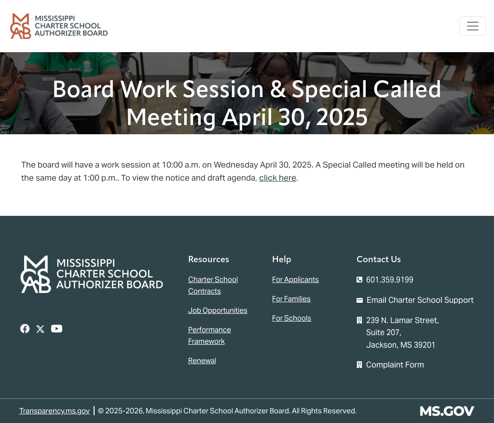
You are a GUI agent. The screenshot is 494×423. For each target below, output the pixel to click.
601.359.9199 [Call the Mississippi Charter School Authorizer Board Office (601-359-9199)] (389, 280)
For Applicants (295, 279)
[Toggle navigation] (472, 26)
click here (277, 177)
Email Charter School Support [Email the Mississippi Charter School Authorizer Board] (420, 300)
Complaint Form (395, 365)
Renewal (202, 360)
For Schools (291, 318)
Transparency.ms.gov (54, 410)
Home (247, 137)
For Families (291, 298)
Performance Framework (209, 335)
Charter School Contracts (213, 285)
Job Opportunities (217, 310)
